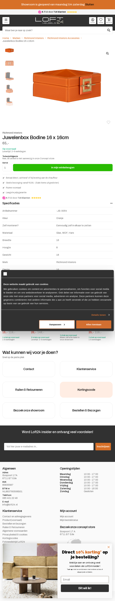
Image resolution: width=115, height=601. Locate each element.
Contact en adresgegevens (16, 516)
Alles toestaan (93, 324)
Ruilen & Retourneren (13, 527)
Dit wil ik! (84, 588)
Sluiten (89, 4)
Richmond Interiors (34, 38)
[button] (108, 122)
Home (5, 38)
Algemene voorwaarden (14, 531)
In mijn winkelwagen (62, 167)
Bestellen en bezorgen (14, 524)
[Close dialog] (108, 547)
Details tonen (98, 315)
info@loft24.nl (10, 504)
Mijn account (66, 516)
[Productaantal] (7, 167)
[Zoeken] (57, 30)
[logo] (49, 20)
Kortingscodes (10, 538)
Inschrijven (103, 446)
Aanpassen (57, 324)
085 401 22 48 (10, 498)
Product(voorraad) (12, 520)
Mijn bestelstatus (69, 520)
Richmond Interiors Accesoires (63, 38)
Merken (16, 38)
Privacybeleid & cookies (14, 534)
